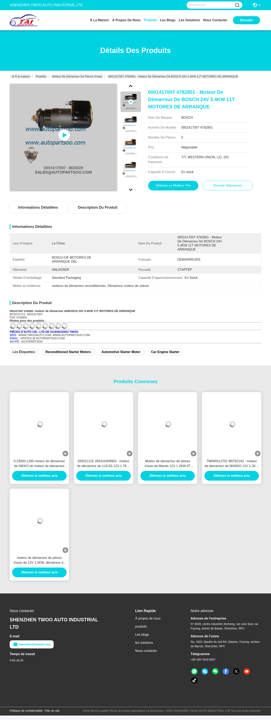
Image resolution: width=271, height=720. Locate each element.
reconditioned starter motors (68, 352)
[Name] (237, 5)
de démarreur (54, 311)
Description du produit (97, 207)
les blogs (168, 20)
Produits (41, 76)
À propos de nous (126, 20)
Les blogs (142, 634)
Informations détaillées (38, 207)
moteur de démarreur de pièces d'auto (77, 76)
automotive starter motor (120, 352)
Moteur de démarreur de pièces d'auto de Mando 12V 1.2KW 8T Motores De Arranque (167, 463)
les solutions (189, 20)
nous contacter (215, 20)
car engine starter (165, 352)
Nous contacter (146, 650)
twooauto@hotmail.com (31, 644)
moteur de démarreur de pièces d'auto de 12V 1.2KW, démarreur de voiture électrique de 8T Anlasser (39, 560)
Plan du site (52, 710)
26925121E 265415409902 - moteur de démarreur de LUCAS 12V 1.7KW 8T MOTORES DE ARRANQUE (103, 463)
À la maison (99, 20)
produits (150, 20)
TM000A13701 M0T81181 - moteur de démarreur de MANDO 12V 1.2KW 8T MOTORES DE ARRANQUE (232, 463)
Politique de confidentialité (26, 710)
